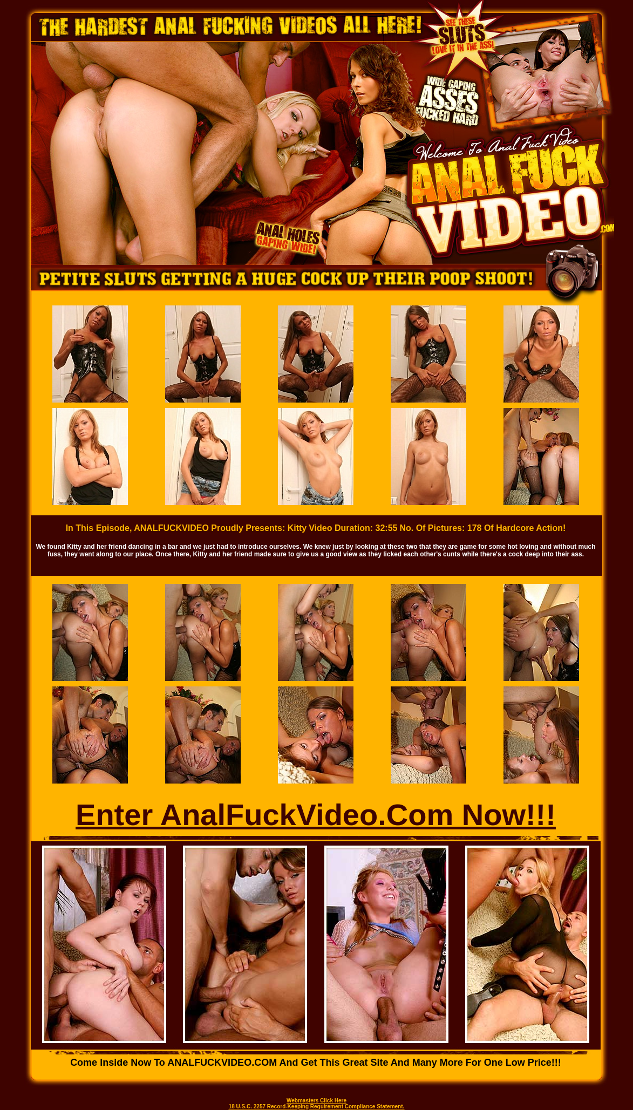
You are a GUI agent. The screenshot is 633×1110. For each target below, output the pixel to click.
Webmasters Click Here (316, 1101)
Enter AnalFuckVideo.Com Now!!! (316, 815)
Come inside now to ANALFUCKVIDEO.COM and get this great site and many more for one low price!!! (315, 1062)
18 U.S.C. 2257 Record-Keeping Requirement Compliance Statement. (317, 1106)
